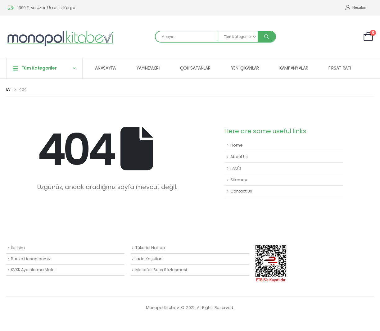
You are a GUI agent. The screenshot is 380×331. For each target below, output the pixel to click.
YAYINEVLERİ (148, 68)
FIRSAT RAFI (339, 68)
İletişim (18, 247)
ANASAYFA (105, 68)
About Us (239, 156)
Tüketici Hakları (150, 247)
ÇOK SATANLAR (195, 68)
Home (236, 145)
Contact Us (241, 191)
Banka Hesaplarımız (31, 258)
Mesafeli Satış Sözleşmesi (161, 269)
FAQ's (235, 168)
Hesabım (356, 7)
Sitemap (238, 179)
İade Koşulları (148, 258)
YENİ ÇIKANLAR (245, 68)
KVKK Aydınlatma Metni (33, 269)
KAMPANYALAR (293, 68)
